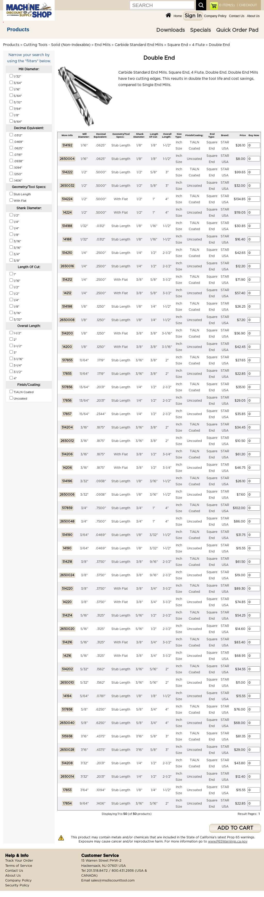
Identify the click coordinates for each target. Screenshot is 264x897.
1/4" (84, 252)
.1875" (100, 427)
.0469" (100, 534)
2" (167, 360)
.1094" (100, 790)
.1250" (100, 306)
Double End (219, 45)
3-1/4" (167, 454)
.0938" (101, 481)
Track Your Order (19, 860)
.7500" (101, 508)
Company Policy (215, 16)
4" (167, 199)
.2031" (100, 387)
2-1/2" (167, 252)
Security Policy (17, 885)
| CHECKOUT (246, 5)
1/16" (84, 145)
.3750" (101, 561)
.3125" (100, 615)
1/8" (139, 145)
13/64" (84, 387)
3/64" (84, 534)
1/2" (84, 172)
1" (154, 199)
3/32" (84, 481)
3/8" (139, 279)
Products (18, 29)
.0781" (100, 696)
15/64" (84, 414)
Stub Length (120, 145)
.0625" (101, 145)
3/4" (84, 508)
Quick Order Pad (237, 30)
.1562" (100, 669)
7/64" (84, 790)
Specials (200, 30)
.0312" (100, 226)
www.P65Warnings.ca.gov (228, 841)
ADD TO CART (235, 828)
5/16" (84, 615)
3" (167, 172)
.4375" (100, 736)
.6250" (101, 709)
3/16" (139, 360)
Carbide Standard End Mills (139, 45)
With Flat (121, 199)
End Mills (103, 45)
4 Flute (198, 45)
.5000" (100, 172)
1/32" (84, 226)
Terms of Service (18, 866)
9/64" (84, 803)
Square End (177, 45)
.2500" (101, 252)
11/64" (84, 360)
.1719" (101, 360)
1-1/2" (167, 145)
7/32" (84, 763)
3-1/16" (167, 333)
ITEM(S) (227, 5)
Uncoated (194, 158)
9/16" (154, 561)
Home (178, 16)
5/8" (153, 172)
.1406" (100, 803)
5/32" (84, 669)
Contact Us (236, 16)
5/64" (84, 696)
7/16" (84, 736)
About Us (253, 16)
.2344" (101, 414)
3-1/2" (167, 279)
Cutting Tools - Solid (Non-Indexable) (56, 45)
